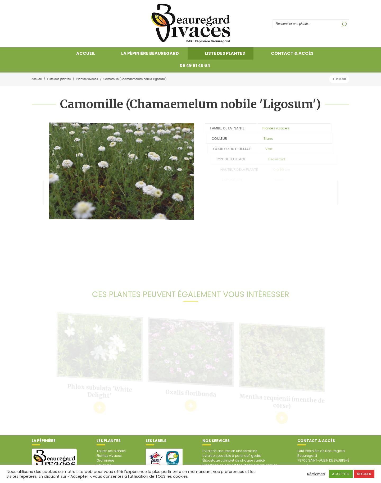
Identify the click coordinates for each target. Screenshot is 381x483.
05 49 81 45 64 (195, 65)
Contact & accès (292, 53)
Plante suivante (343, 193)
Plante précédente (38, 193)
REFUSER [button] (364, 473)
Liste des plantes (225, 53)
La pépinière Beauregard (150, 53)
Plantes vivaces (86, 79)
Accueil (85, 53)
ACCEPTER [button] (341, 473)
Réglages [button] (316, 474)
